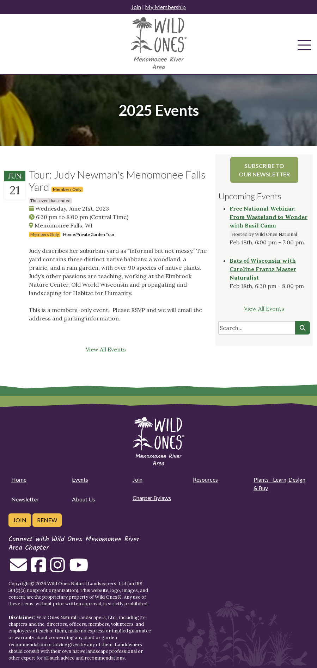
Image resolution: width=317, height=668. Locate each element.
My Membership (165, 7)
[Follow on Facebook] (38, 569)
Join (136, 7)
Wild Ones (106, 597)
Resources (205, 479)
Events (80, 479)
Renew (47, 520)
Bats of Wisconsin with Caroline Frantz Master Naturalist (263, 269)
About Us (83, 499)
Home (18, 479)
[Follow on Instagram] (57, 569)
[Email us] (18, 569)
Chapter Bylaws (152, 497)
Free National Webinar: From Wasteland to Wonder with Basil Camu (268, 217)
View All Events (106, 349)
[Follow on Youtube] (79, 569)
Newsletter (25, 499)
